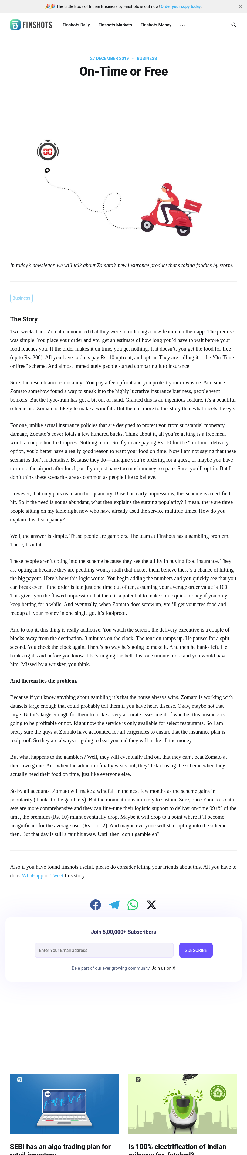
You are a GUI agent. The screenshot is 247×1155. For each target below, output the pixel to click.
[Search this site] (233, 25)
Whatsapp (32, 875)
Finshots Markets (115, 25)
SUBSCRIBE (196, 950)
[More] (182, 25)
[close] (240, 6)
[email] (104, 950)
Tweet (57, 875)
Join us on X (163, 968)
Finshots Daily (76, 25)
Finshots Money (156, 25)
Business (147, 58)
